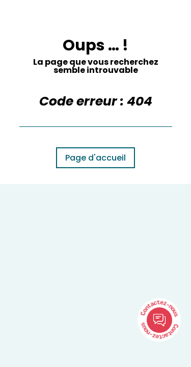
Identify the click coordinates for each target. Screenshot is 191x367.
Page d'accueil (95, 158)
